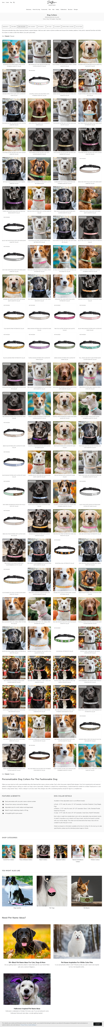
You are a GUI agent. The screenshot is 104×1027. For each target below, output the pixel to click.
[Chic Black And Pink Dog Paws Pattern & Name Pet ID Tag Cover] (52, 876)
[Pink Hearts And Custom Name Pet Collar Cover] (43, 845)
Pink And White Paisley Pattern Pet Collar (90, 534)
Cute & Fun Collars (8, 860)
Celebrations (57, 1006)
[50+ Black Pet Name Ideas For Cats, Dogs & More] (27, 941)
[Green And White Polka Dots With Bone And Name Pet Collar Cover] (26, 845)
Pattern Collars (95, 860)
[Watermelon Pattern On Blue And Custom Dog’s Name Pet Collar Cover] (8, 845)
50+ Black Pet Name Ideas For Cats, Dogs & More (27, 962)
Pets (55, 999)
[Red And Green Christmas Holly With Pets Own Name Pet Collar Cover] (60, 845)
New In (55, 1013)
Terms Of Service (33, 1009)
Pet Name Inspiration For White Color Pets (60, 962)
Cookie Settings (32, 1025)
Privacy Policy (32, 1013)
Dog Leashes (17, 908)
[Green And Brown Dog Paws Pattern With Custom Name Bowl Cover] (86, 876)
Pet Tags (52, 908)
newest (7, 36)
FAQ (30, 1006)
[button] (13, 2)
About (30, 999)
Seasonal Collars (60, 860)
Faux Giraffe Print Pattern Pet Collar (14, 328)
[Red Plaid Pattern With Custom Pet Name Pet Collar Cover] (95, 845)
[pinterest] (81, 999)
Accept (98, 1024)
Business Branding (58, 1009)
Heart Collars (43, 860)
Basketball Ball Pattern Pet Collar (64, 563)
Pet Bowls (87, 908)
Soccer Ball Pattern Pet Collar (64, 651)
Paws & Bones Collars (26, 860)
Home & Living (57, 1002)
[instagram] (79, 999)
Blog (30, 1002)
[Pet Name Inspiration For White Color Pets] (60, 941)
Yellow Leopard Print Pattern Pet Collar (14, 358)
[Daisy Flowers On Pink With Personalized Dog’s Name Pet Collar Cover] (78, 845)
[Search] (80, 1009)
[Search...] (89, 1009)
